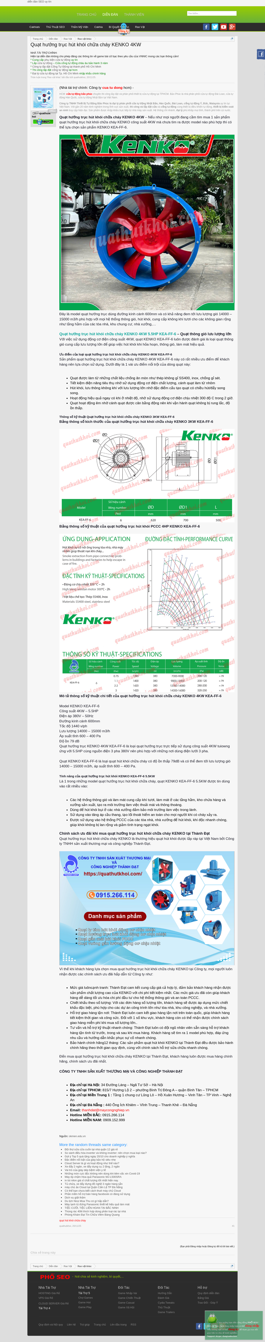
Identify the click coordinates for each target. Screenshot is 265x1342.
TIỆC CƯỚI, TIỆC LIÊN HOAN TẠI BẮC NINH (91, 1207)
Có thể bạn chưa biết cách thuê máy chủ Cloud (93, 1190)
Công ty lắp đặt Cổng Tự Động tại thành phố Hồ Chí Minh (66, 66)
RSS (133, 1324)
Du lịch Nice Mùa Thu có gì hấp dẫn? (87, 1201)
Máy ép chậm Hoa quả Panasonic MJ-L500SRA (93, 1176)
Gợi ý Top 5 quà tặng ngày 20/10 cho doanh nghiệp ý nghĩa (100, 1156)
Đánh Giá (163, 1297)
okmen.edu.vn (77, 1136)
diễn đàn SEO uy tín (39, 1)
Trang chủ (86, 14)
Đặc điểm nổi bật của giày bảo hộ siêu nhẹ (90, 1159)
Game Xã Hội (126, 1307)
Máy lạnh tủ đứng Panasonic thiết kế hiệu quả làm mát (97, 1204)
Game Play (84, 1307)
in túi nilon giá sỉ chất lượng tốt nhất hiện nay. (91, 1180)
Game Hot (84, 1302)
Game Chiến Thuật (129, 1297)
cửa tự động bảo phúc (79, 94)
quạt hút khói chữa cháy (72, 1220)
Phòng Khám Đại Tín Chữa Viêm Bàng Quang (92, 1214)
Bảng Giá (203, 1297)
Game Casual (126, 1302)
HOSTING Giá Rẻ (49, 1293)
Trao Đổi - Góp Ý (208, 1302)
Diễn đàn (110, 14)
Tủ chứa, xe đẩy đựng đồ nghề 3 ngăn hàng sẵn (94, 1183)
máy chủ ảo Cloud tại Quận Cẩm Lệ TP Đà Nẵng (94, 1187)
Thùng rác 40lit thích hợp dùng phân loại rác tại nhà (95, 1211)
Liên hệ (71, 1324)
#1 (233, 1226)
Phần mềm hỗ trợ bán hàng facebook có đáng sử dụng (97, 1194)
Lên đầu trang (118, 1324)
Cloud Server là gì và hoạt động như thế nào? (92, 1163)
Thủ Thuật (164, 1307)
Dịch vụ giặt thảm (75, 1197)
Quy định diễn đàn (208, 1293)
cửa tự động (45, 63)
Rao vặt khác (54, 77)
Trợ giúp (85, 1324)
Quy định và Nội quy (51, 1324)
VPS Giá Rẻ (46, 1297)
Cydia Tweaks (166, 1302)
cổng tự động (60, 69)
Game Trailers (166, 1312)
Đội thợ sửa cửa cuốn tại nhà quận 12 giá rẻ (91, 1149)
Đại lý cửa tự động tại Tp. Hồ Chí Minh (55, 73)
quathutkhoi (79, 77)
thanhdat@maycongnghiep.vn (105, 1110)
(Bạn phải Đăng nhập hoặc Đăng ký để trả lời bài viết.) (207, 1246)
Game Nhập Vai (127, 1293)
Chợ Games (85, 1297)
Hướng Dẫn (165, 1293)
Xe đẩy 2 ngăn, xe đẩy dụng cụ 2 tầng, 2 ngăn (92, 1166)
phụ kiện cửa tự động (57, 59)
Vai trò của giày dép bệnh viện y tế (85, 1170)
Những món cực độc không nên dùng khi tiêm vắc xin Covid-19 (102, 1173)
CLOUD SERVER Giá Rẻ (54, 1303)
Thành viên (134, 14)
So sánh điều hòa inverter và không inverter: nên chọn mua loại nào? (106, 1152)
